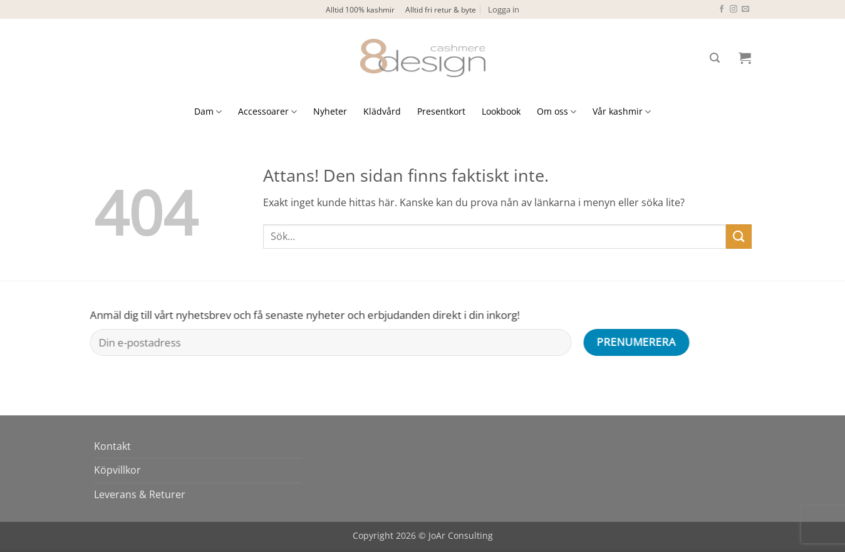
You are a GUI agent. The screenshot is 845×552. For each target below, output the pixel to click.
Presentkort (441, 111)
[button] (503, 9)
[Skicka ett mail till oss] (745, 9)
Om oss (556, 111)
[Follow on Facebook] (721, 9)
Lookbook (501, 111)
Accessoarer (267, 111)
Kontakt (112, 446)
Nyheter (330, 111)
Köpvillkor (117, 470)
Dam (208, 111)
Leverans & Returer (139, 494)
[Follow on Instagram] (733, 9)
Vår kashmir (622, 111)
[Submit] (738, 236)
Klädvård (382, 111)
